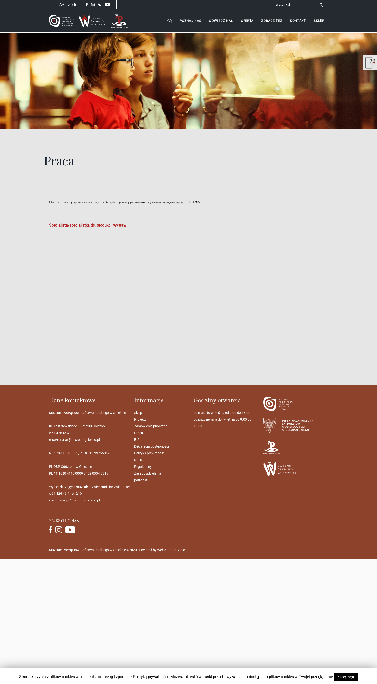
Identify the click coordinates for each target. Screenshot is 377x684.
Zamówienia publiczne (150, 426)
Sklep (138, 413)
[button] (297, 20)
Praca (138, 433)
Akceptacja (346, 677)
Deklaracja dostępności (151, 446)
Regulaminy (143, 467)
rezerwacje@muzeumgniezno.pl (76, 500)
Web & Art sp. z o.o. (171, 550)
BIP (136, 440)
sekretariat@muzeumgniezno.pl (76, 440)
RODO (138, 460)
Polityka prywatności (149, 453)
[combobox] (190, 20)
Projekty (140, 419)
